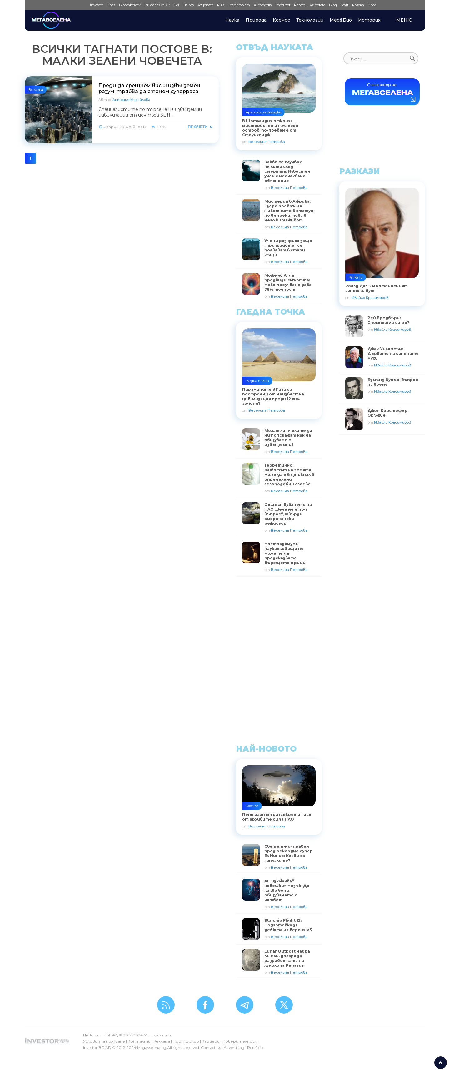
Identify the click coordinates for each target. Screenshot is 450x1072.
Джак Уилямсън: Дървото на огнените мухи (393, 353)
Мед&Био (341, 20)
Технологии (309, 20)
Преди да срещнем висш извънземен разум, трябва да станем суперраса (149, 88)
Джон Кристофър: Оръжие (388, 413)
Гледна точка (257, 381)
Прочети (198, 126)
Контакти (139, 1041)
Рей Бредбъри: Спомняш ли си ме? (388, 320)
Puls (220, 5)
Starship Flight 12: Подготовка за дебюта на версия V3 (288, 925)
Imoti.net (283, 5)
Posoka (358, 5)
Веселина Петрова (266, 142)
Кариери (211, 1041)
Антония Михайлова (131, 99)
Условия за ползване (104, 1041)
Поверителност (240, 1041)
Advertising (234, 1047)
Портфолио (186, 1041)
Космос (281, 20)
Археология (256, 112)
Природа (256, 20)
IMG (80, 5)
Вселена (35, 89)
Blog (333, 5)
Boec (372, 5)
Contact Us (211, 1047)
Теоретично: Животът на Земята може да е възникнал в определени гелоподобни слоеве (289, 474)
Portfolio (255, 1047)
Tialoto (188, 5)
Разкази (355, 277)
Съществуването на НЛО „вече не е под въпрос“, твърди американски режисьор (288, 514)
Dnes (111, 5)
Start (344, 5)
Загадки (274, 112)
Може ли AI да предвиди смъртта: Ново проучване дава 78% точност (288, 282)
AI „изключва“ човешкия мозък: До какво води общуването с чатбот (286, 890)
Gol (176, 5)
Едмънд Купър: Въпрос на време (393, 382)
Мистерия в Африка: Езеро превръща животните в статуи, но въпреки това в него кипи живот (289, 210)
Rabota (300, 5)
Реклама (161, 1041)
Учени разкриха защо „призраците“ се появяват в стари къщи (288, 247)
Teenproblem (239, 5)
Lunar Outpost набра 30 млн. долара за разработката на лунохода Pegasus (287, 958)
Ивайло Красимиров (370, 297)
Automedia (263, 5)
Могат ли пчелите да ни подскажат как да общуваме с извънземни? (288, 437)
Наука (232, 20)
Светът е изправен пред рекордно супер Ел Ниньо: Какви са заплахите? (288, 853)
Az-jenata (205, 5)
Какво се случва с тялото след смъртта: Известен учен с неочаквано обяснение (287, 171)
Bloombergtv (130, 5)
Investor (96, 5)
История (369, 20)
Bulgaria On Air (157, 5)
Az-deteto (317, 5)
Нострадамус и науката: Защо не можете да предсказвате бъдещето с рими (285, 553)
